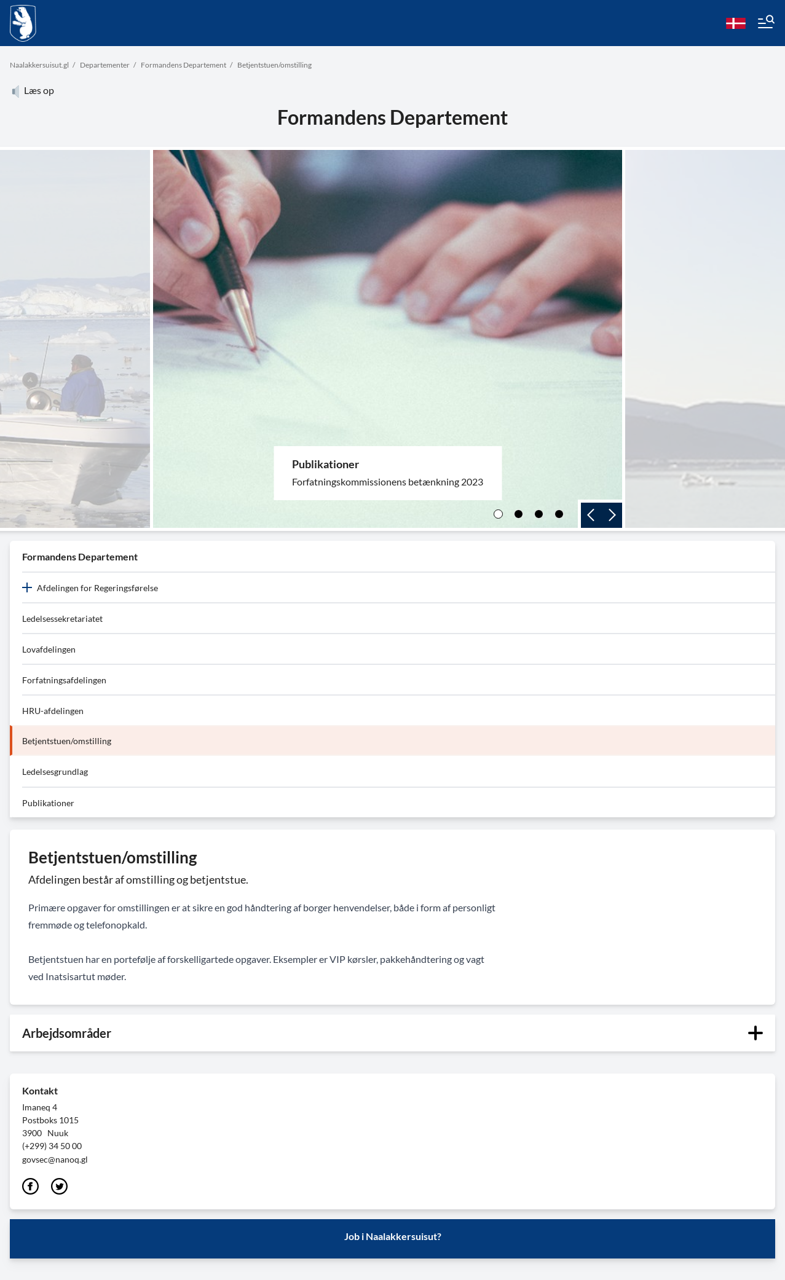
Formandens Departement (183, 64)
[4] (559, 514)
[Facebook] (30, 1187)
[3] (538, 514)
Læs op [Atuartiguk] (32, 90)
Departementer (105, 64)
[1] (498, 514)
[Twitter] (59, 1187)
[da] (736, 23)
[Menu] (765, 23)
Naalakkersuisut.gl (39, 64)
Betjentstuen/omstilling (274, 64)
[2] (518, 514)
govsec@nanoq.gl (55, 1159)
